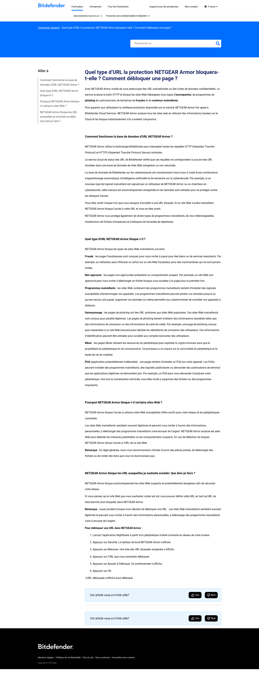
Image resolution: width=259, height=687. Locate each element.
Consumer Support (49, 27)
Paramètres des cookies (123, 657)
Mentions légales (46, 657)
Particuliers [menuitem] (77, 6)
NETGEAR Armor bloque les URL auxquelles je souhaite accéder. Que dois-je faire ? (58, 117)
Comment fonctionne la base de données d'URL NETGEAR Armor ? (59, 82)
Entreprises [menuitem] (95, 6)
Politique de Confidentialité (68, 657)
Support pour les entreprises (163, 6)
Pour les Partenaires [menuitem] (118, 6)
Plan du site (88, 657)
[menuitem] (88, 16)
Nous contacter (102, 657)
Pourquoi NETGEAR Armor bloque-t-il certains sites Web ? (60, 103)
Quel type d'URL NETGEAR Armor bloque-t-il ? (59, 93)
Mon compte (191, 6)
